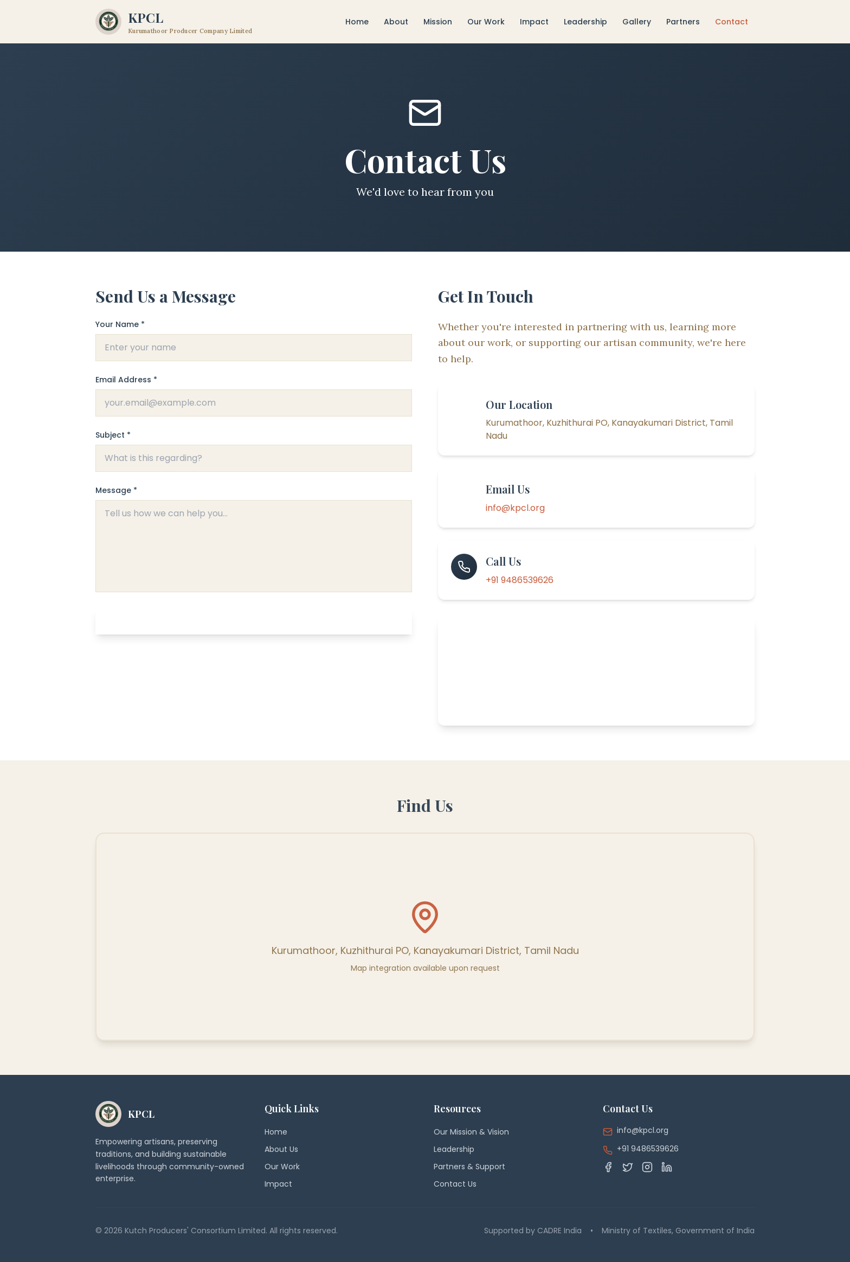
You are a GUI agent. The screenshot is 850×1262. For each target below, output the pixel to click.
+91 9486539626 (519, 580)
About (396, 21)
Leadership (585, 21)
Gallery (636, 21)
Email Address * (126, 379)
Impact (534, 21)
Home (357, 21)
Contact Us (455, 1183)
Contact (731, 21)
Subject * (113, 435)
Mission (437, 21)
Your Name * (120, 324)
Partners (683, 21)
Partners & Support (469, 1166)
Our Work (486, 21)
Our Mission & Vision (471, 1131)
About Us (281, 1149)
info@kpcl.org (515, 508)
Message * (116, 490)
